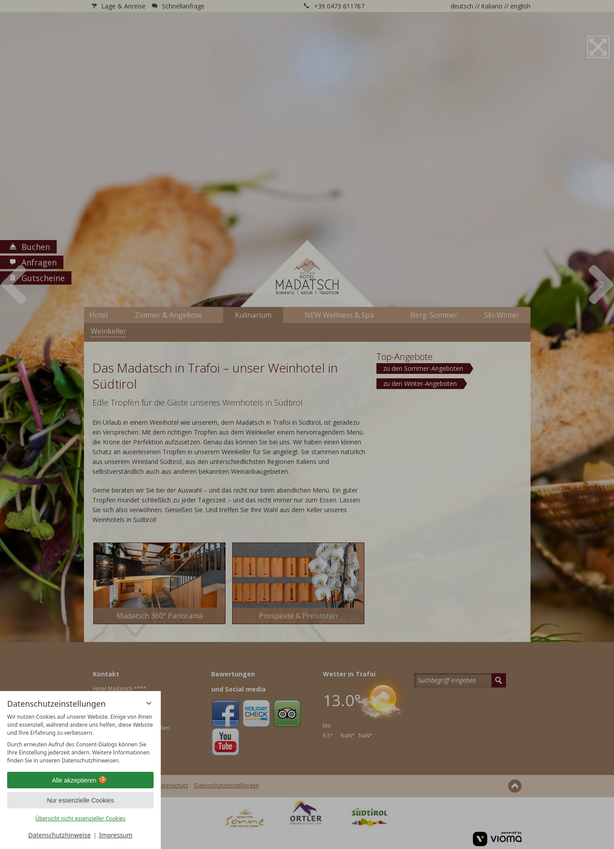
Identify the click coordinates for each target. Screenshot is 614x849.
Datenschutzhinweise (59, 835)
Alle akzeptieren (80, 780)
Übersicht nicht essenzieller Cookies (80, 818)
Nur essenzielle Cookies (80, 800)
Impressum (116, 835)
